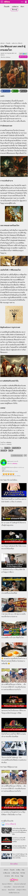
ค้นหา (22, 6)
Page (22, 876)
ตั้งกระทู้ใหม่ (14, 864)
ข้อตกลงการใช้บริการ (7, 884)
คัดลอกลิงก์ (23, 57)
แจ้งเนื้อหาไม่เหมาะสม (14, 892)
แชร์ (23, 53)
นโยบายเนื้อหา (7, 886)
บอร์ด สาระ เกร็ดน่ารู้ (17, 43)
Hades (7, 448)
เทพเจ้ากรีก (15, 448)
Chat (23, 869)
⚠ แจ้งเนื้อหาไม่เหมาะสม (16, 455)
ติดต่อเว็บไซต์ (11, 889)
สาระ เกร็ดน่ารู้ (8, 824)
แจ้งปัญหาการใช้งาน (21, 889)
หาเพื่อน (18, 869)
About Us (4, 889)
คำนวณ (17, 876)
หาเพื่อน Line (6, 873)
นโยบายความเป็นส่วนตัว (20, 884)
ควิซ (12, 876)
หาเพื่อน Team (15, 873)
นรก (10, 450)
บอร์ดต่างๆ (15, 6)
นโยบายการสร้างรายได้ (18, 886)
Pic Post (22, 873)
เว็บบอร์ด (6, 6)
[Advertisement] (14, 27)
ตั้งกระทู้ (14, 9)
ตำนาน (3, 450)
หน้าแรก (2, 43)
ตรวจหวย (7, 876)
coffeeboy (8, 57)
